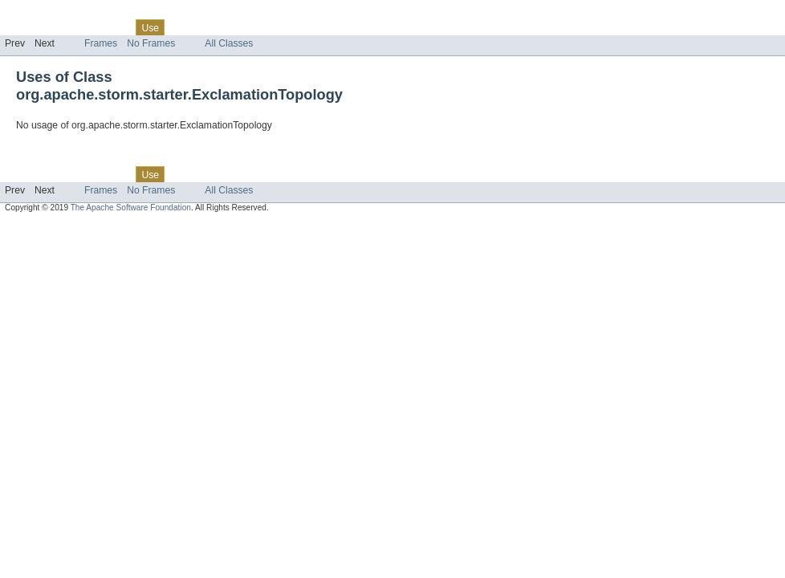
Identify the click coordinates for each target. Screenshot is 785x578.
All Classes (229, 43)
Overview (25, 27)
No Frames (151, 43)
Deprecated (228, 27)
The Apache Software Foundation (131, 207)
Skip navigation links (44, 13)
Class (115, 27)
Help (306, 27)
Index (274, 27)
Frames (100, 43)
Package (74, 27)
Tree (183, 27)
